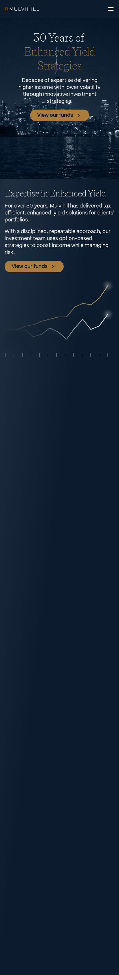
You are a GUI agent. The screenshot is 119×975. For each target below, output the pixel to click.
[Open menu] (110, 9)
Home (22, 9)
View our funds (59, 115)
